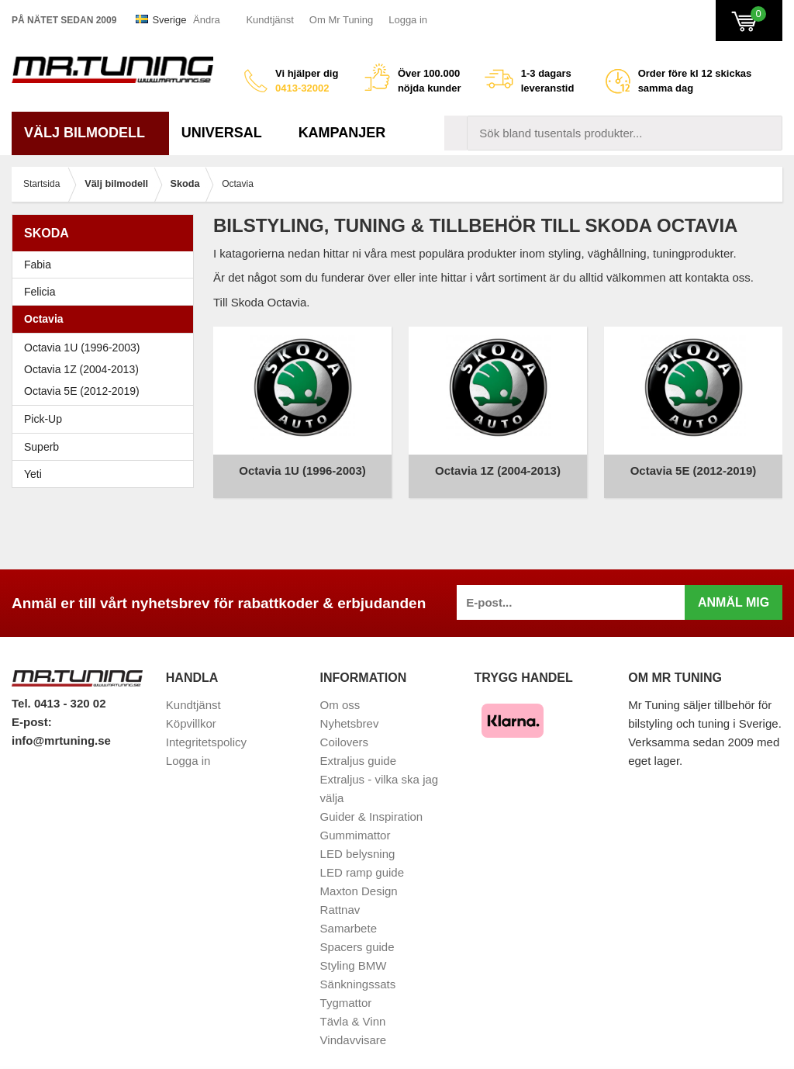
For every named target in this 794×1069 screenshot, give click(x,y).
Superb (106, 447)
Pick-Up (43, 419)
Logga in (407, 20)
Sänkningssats (358, 972)
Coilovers (344, 730)
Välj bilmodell (90, 132)
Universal (227, 132)
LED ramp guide (362, 860)
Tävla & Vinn (353, 1009)
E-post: (32, 710)
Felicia (106, 291)
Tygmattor (346, 991)
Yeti (106, 474)
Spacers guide (357, 935)
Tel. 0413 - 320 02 (58, 691)
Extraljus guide (358, 749)
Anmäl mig (733, 590)
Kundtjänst (269, 20)
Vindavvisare (353, 1028)
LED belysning (357, 842)
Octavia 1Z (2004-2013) (106, 369)
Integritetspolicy (206, 730)
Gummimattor (355, 823)
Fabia (106, 264)
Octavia (106, 319)
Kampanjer (342, 132)
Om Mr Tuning (341, 20)
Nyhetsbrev (349, 711)
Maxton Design (359, 879)
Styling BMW (353, 953)
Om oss (340, 693)
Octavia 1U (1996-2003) (106, 347)
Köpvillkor (191, 711)
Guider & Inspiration (371, 804)
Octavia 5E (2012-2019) (106, 391)
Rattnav (340, 898)
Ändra (206, 20)
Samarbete (348, 916)
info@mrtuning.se (61, 728)
